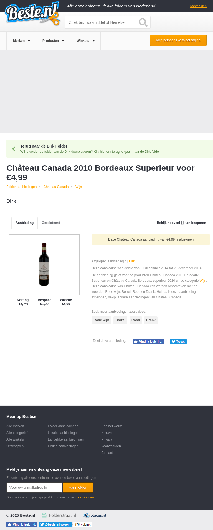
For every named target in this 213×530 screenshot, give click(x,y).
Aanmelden (198, 6)
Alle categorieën (18, 433)
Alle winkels (15, 439)
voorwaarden (84, 497)
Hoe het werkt (111, 426)
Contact (107, 453)
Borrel (120, 320)
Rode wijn (101, 320)
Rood (135, 320)
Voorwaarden (111, 446)
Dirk (132, 261)
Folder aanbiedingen (63, 426)
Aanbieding (25, 223)
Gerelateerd (51, 223)
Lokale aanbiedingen (63, 433)
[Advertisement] (106, 91)
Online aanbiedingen (63, 446)
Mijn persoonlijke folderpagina (178, 40)
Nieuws (106, 433)
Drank (151, 320)
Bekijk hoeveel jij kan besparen (181, 223)
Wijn (203, 281)
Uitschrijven (15, 446)
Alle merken (15, 426)
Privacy (106, 439)
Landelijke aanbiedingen (65, 439)
